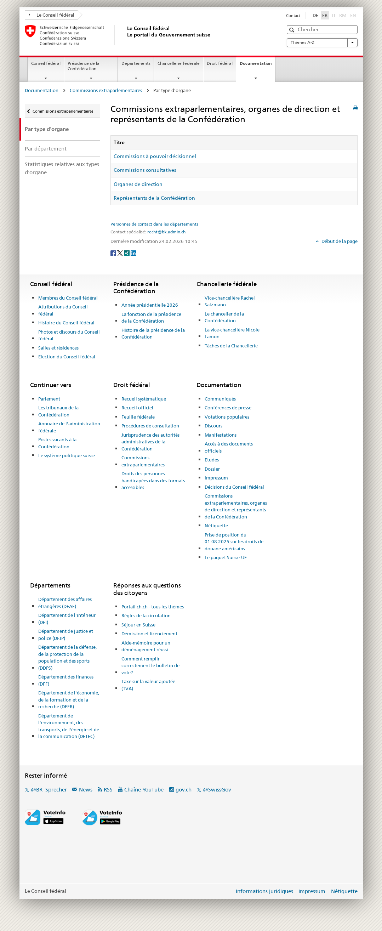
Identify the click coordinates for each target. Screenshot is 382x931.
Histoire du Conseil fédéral (66, 322)
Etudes (212, 459)
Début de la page (339, 241)
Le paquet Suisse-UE (226, 557)
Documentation (257, 65)
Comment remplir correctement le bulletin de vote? (150, 665)
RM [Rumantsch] (342, 15)
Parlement (49, 399)
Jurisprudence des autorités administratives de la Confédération (150, 442)
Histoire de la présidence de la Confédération (153, 333)
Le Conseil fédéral (52, 15)
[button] (292, 29)
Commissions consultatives (145, 170)
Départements (135, 63)
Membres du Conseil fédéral (68, 298)
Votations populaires (227, 417)
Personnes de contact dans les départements (154, 224)
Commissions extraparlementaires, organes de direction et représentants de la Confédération (236, 506)
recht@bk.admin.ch (166, 231)
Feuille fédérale (138, 417)
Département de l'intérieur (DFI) (67, 618)
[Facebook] (113, 253)
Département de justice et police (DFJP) (65, 634)
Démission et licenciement (149, 633)
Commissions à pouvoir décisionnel (155, 156)
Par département (46, 148)
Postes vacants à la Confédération (57, 443)
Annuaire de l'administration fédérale (69, 427)
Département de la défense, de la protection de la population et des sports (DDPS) (67, 657)
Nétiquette (216, 525)
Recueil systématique (143, 399)
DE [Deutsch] (315, 15)
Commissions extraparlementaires (106, 90)
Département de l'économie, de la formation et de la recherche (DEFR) (68, 699)
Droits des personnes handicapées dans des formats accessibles (153, 480)
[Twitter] (120, 253)
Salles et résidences (58, 348)
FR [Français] (324, 15)
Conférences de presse (228, 407)
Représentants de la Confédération (154, 198)
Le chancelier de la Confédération (224, 317)
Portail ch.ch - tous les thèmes (152, 606)
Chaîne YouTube (144, 789)
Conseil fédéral (46, 63)
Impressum (216, 478)
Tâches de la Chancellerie (231, 345)
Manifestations (220, 435)
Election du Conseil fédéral (66, 356)
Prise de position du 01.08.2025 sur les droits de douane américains (234, 541)
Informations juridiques (264, 891)
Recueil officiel (137, 407)
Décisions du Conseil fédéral (234, 487)
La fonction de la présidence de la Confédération (151, 317)
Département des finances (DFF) (65, 680)
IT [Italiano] (333, 15)
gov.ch (184, 789)
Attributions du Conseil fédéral (63, 310)
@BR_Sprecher (49, 789)
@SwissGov (217, 789)
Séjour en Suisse (138, 625)
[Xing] (127, 253)
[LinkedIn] (133, 253)
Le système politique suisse (66, 455)
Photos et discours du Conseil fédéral (69, 335)
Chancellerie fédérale (179, 63)
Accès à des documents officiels (229, 447)
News (85, 789)
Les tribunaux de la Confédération (58, 411)
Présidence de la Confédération (83, 66)
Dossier (212, 469)
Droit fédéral (220, 63)
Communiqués (220, 399)
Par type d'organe (47, 129)
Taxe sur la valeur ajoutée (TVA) (148, 685)
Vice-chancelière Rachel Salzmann (230, 301)
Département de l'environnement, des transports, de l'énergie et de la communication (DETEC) (68, 726)
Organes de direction (138, 184)
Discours (213, 425)
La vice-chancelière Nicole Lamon (232, 333)
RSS (108, 789)
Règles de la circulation (146, 615)
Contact (293, 15)
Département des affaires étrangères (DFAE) (65, 602)
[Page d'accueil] (126, 35)
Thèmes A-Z (322, 42)
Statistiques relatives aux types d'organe (62, 168)
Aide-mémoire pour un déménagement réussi (145, 646)
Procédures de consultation (150, 425)
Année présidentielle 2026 (149, 305)
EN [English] (353, 15)
